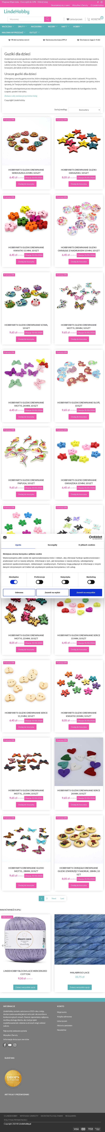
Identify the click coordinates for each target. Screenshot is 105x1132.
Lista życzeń (75, 19)
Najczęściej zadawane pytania (15, 1031)
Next (54, 898)
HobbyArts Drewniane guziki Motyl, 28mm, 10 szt (26, 869)
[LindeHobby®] (16, 11)
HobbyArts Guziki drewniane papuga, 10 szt (26, 482)
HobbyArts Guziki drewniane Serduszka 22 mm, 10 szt (26, 171)
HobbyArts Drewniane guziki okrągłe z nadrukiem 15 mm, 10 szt (79, 249)
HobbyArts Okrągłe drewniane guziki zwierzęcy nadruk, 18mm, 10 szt (79, 871)
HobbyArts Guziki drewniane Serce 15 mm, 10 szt (78, 637)
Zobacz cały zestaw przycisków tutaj (20, 96)
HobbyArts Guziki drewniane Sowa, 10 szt (26, 326)
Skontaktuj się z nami (60, 5)
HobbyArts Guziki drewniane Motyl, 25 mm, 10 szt (26, 792)
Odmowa (19, 592)
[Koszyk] (95, 19)
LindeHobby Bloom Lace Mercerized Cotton (25, 972)
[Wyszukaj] (47, 19)
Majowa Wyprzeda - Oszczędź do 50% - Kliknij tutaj (25, 2)
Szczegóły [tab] (52, 545)
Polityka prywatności (15, 1120)
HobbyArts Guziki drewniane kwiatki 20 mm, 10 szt (79, 714)
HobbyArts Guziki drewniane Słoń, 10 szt (78, 404)
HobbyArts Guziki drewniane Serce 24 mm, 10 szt (78, 792)
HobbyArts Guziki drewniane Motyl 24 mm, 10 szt (26, 404)
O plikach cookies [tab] (87, 545)
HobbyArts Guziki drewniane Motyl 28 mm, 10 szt (79, 326)
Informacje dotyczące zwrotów (16, 1039)
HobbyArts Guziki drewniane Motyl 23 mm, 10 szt (26, 637)
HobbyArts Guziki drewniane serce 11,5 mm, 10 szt (26, 714)
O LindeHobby (97, 5)
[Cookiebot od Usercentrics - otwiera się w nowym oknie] (91, 537)
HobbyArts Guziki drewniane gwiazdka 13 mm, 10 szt (79, 482)
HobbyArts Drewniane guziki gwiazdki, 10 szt (79, 171)
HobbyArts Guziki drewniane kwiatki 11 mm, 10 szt (26, 249)
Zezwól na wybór (52, 592)
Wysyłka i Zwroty (80, 5)
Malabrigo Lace (79, 972)
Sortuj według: (60, 109)
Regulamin (70, 1116)
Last (62, 898)
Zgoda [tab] (18, 545)
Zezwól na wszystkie (85, 592)
